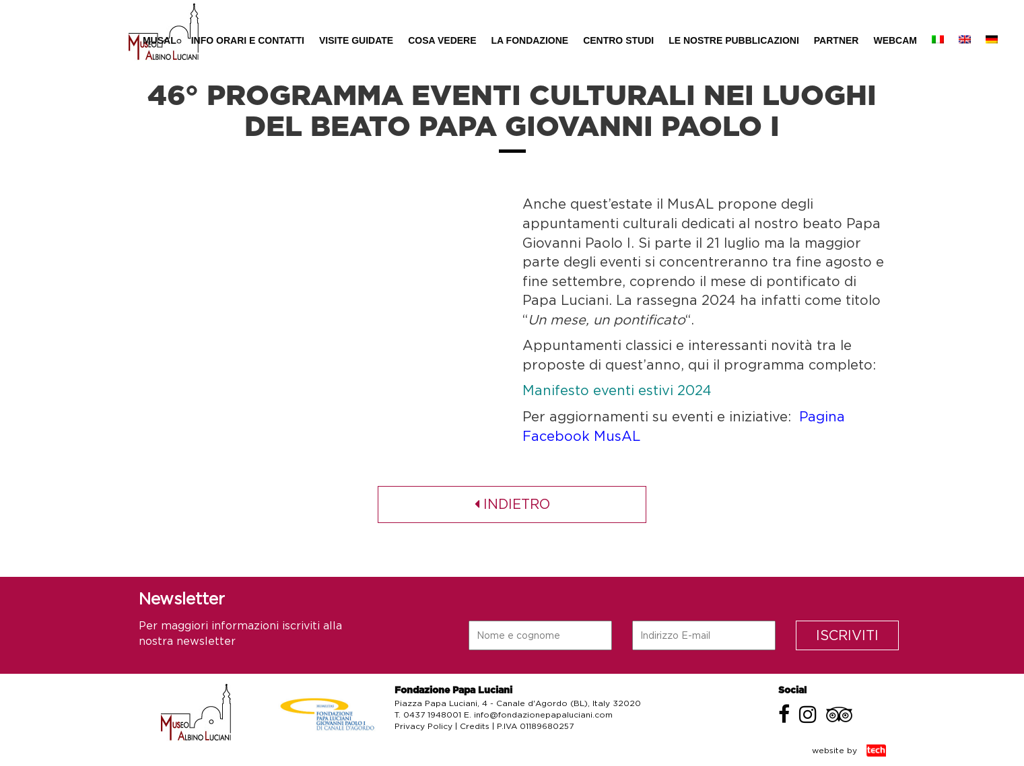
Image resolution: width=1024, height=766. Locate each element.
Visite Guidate (356, 40)
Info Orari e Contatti (247, 40)
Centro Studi (618, 40)
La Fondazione (530, 40)
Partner (836, 40)
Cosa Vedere (442, 40)
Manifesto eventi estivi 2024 (617, 390)
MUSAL (159, 40)
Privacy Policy (423, 726)
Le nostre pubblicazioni (734, 40)
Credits (474, 726)
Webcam (895, 40)
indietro (512, 504)
